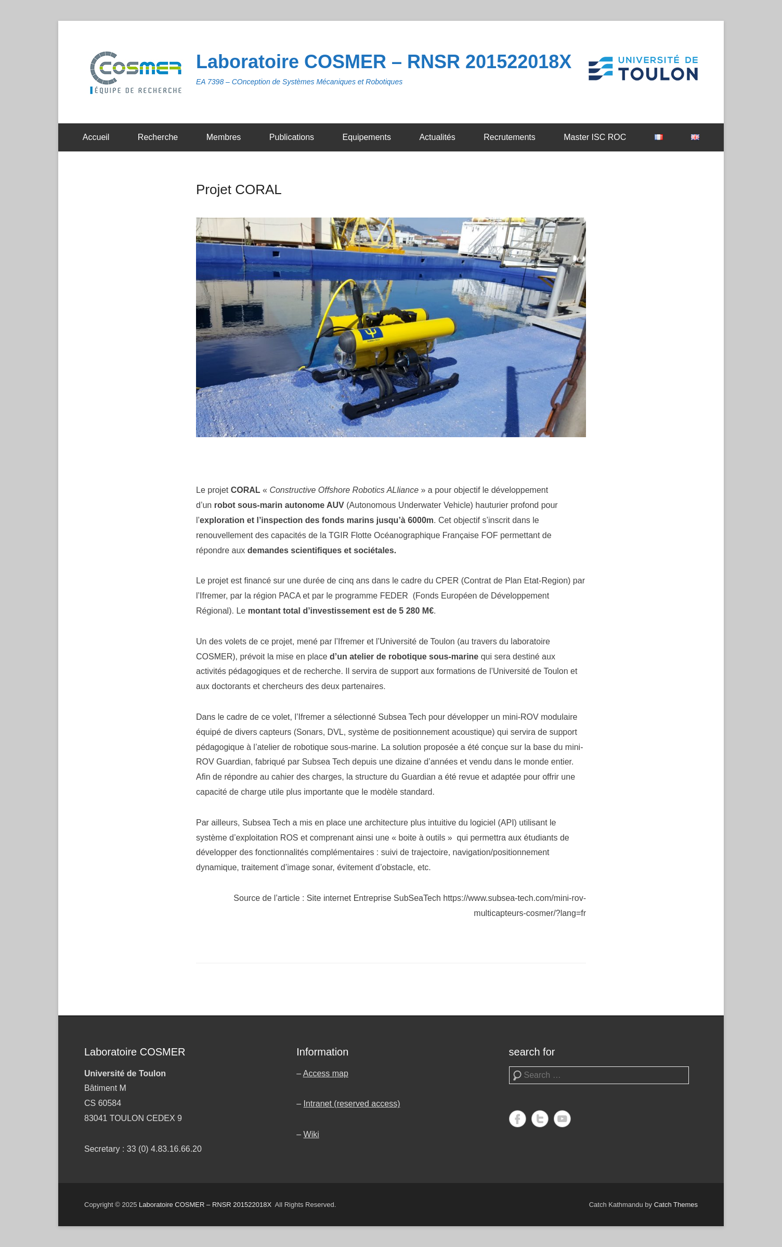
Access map (325, 1073)
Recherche (158, 137)
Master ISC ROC (595, 137)
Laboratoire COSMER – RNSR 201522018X (383, 61)
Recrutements (510, 137)
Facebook (517, 1118)
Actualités (437, 137)
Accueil (96, 137)
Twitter (540, 1118)
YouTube (562, 1118)
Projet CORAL (239, 189)
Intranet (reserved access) (352, 1103)
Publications (291, 137)
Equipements (367, 137)
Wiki (311, 1134)
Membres (223, 137)
